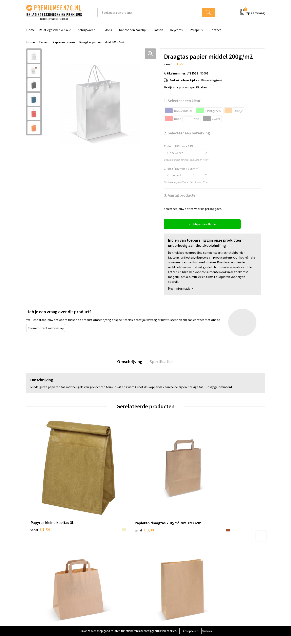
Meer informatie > (180, 288)
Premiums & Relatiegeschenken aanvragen (113, 575)
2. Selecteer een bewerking (187, 132)
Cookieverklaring (221, 560)
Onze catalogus (102, 560)
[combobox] (149, 12)
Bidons (107, 30)
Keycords (176, 30)
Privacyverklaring (222, 566)
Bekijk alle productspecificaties (187, 87)
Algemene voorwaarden (226, 554)
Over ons (97, 554)
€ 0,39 (99, 491)
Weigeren (207, 630)
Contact (215, 30)
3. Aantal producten (181, 195)
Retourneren (159, 578)
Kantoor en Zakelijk (132, 30)
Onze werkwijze (161, 566)
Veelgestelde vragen (105, 566)
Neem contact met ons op (45, 328)
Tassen (158, 30)
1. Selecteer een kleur (182, 100)
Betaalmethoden (162, 572)
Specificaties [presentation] (161, 362)
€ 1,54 (40, 485)
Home (30, 30)
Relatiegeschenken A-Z (55, 30)
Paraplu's (196, 30)
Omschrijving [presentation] (130, 362)
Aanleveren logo (162, 560)
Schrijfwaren (86, 30)
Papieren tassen (64, 42)
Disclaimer (217, 572)
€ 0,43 (159, 491)
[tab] (130, 362)
